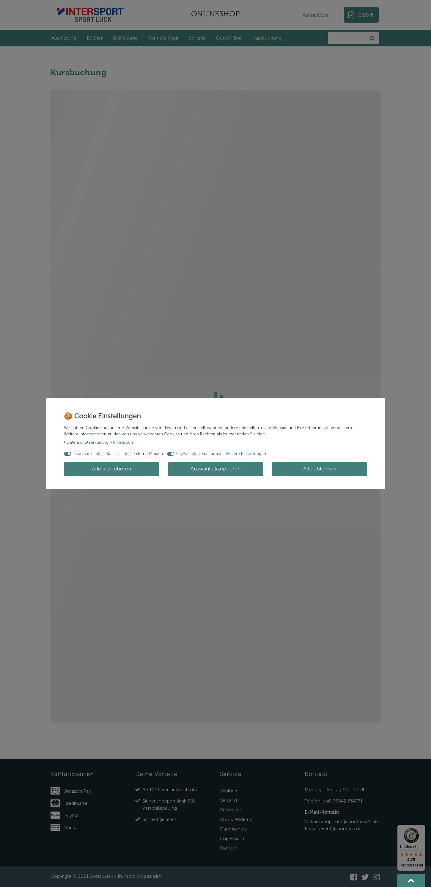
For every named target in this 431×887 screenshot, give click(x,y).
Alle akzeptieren (111, 469)
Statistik (113, 453)
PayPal (182, 453)
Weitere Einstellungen (245, 453)
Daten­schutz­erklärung (86, 442)
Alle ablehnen (319, 469)
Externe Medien (148, 453)
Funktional (211, 453)
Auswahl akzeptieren (215, 469)
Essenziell (82, 453)
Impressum (123, 442)
